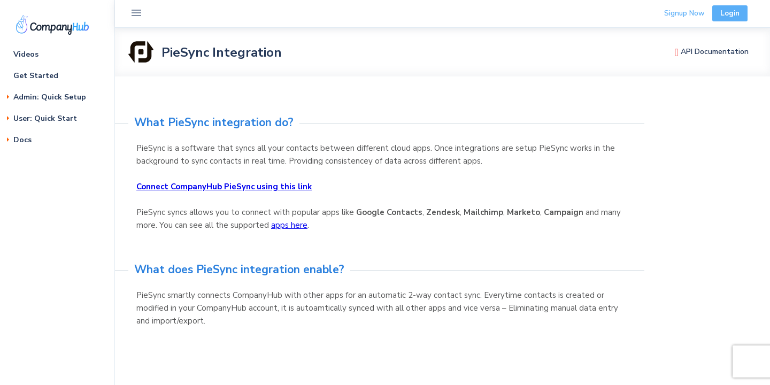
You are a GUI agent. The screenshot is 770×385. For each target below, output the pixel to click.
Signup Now (684, 13)
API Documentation (712, 52)
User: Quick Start (45, 118)
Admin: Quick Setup (49, 97)
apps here (289, 225)
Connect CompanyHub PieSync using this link (224, 186)
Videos (25, 54)
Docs (22, 140)
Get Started (35, 76)
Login (730, 13)
